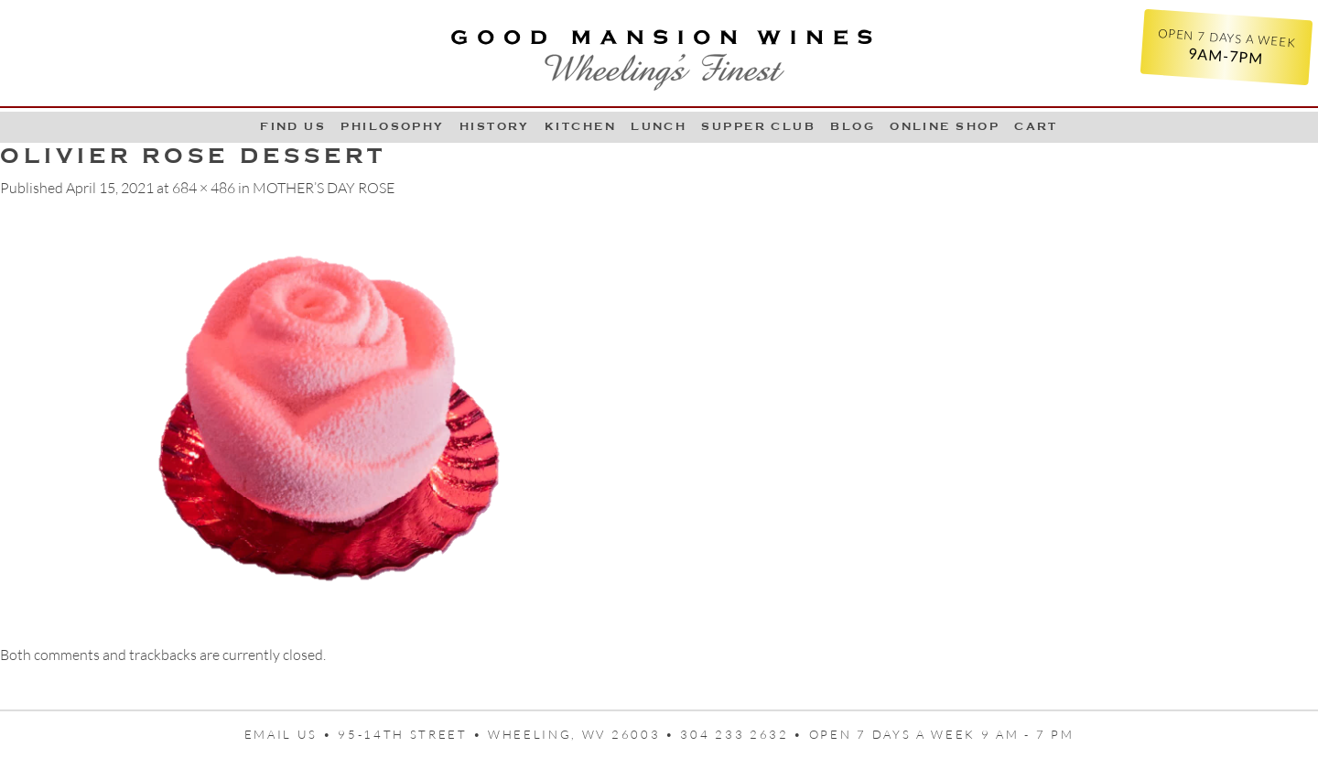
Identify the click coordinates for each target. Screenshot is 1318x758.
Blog (852, 126)
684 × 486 (203, 188)
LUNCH (658, 126)
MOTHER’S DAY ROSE (323, 188)
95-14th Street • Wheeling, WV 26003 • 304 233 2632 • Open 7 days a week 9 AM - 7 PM (706, 734)
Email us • (291, 734)
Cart (1036, 126)
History (494, 126)
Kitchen (580, 126)
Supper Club (758, 126)
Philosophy (392, 126)
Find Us (293, 126)
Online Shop (944, 126)
